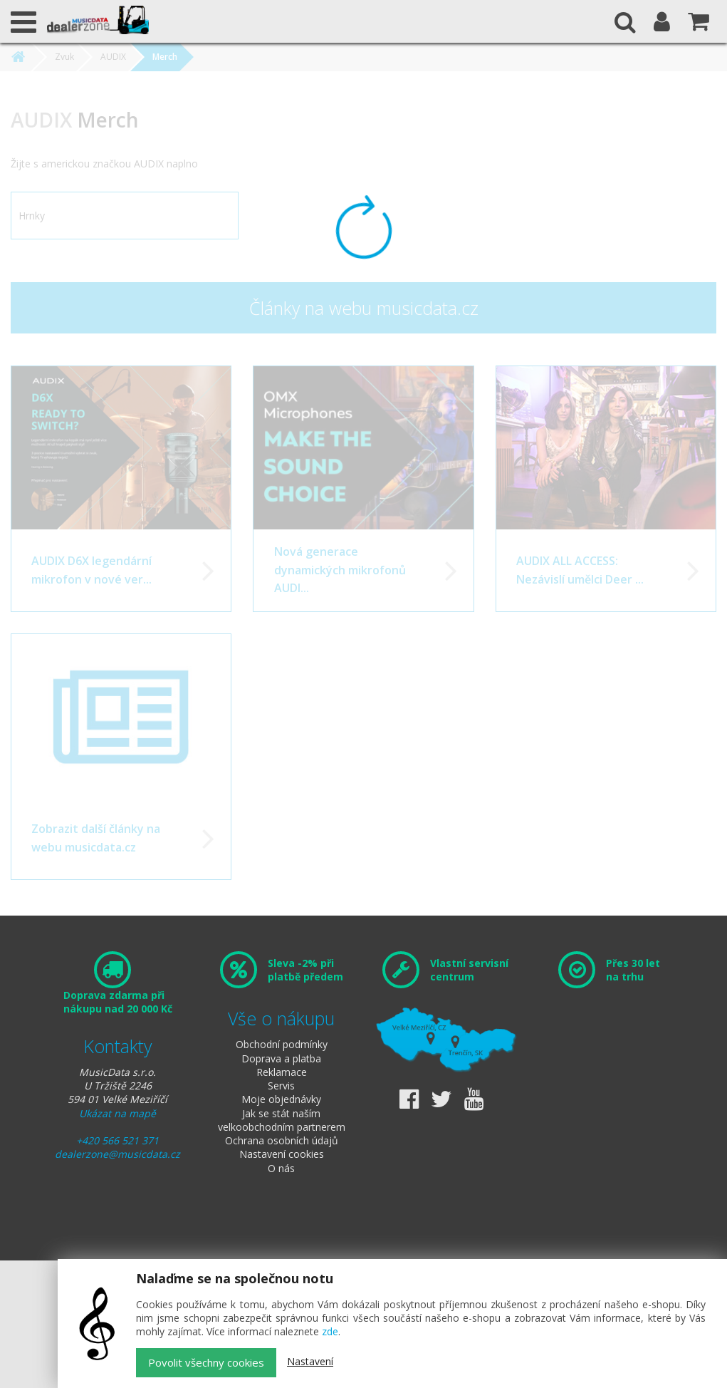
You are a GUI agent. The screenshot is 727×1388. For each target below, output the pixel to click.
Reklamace (281, 1072)
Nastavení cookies (281, 1154)
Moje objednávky (281, 1099)
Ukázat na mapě (117, 1113)
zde (330, 1331)
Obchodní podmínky (282, 1044)
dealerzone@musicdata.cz (117, 1154)
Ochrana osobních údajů (281, 1140)
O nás (281, 1168)
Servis (281, 1085)
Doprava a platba (281, 1058)
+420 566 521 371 (117, 1140)
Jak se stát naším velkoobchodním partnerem (281, 1120)
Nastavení (310, 1361)
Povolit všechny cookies (206, 1362)
